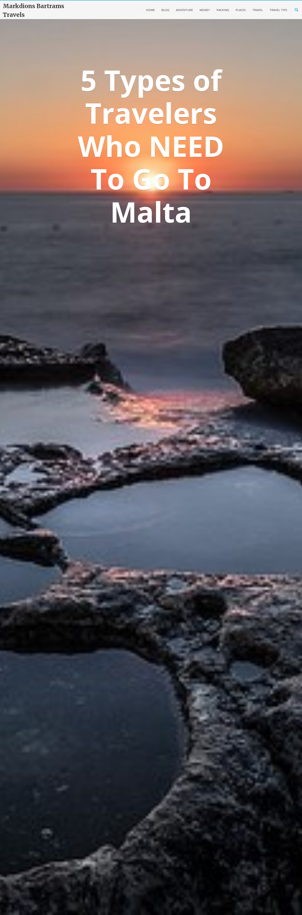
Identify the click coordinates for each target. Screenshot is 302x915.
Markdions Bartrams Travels (33, 10)
